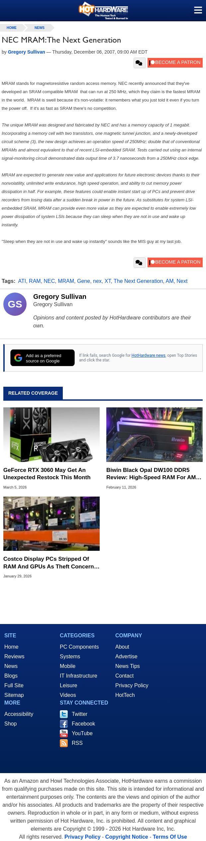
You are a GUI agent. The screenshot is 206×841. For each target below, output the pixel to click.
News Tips (127, 666)
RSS (77, 743)
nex (97, 281)
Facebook (83, 724)
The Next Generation (138, 281)
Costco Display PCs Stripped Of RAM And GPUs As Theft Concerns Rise (50, 563)
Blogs (11, 676)
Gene (83, 281)
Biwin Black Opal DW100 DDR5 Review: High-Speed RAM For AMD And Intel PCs (153, 474)
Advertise (126, 656)
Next (181, 281)
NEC (49, 281)
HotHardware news (148, 355)
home (12, 28)
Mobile (67, 666)
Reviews (14, 656)
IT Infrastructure (78, 676)
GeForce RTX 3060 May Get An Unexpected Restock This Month (47, 474)
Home (11, 647)
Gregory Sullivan (59, 296)
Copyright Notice (126, 837)
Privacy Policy (132, 685)
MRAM (66, 281)
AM (170, 281)
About (122, 647)
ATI (22, 281)
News (40, 28)
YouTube (82, 733)
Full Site (14, 685)
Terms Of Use (170, 837)
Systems (70, 656)
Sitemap (14, 695)
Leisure (68, 685)
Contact (124, 676)
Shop (10, 724)
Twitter (79, 714)
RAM (35, 281)
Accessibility (18, 714)
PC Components (79, 647)
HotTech (125, 695)
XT (108, 281)
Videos (68, 695)
